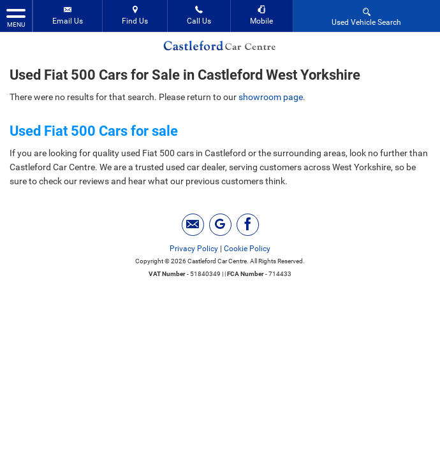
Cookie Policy (247, 248)
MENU (16, 17)
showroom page (270, 97)
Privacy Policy (194, 248)
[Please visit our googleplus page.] (220, 225)
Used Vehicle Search (366, 16)
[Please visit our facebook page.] (248, 225)
